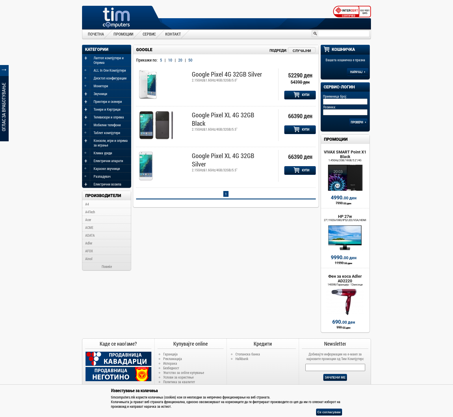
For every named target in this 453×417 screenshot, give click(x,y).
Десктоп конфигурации (110, 78)
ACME (89, 227)
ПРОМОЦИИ (123, 33)
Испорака (170, 363)
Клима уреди (103, 153)
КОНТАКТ (173, 33)
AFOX (89, 251)
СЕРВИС (149, 33)
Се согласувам (329, 412)
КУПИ (301, 95)
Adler (88, 243)
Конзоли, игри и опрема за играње (111, 142)
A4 (87, 204)
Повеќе (107, 266)
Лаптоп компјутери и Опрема (109, 60)
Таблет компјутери (107, 132)
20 (180, 60)
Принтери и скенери (108, 101)
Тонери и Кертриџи (107, 109)
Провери (358, 122)
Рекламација (172, 358)
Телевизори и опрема (109, 117)
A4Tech (90, 212)
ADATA (90, 235)
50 (190, 60)
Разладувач (102, 176)
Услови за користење (178, 377)
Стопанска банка (247, 354)
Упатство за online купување (183, 372)
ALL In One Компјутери (110, 70)
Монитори (101, 86)
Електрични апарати (108, 160)
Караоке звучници (107, 168)
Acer (88, 219)
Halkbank (241, 358)
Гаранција (170, 354)
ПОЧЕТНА (96, 33)
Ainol (88, 258)
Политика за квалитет (179, 381)
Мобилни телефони (107, 125)
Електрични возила (107, 184)
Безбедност (171, 368)
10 (170, 60)
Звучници (100, 93)
